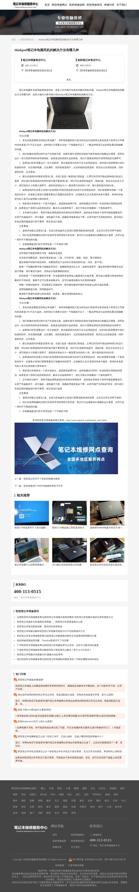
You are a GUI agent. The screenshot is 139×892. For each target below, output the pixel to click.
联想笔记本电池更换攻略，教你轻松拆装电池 (38, 626)
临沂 (107, 800)
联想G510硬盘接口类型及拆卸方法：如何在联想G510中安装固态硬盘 (86, 527)
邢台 (23, 794)
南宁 (100, 807)
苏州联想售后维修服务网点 (46, 420)
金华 (15, 813)
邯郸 (32, 800)
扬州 (48, 800)
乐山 (93, 788)
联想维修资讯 (94, 4)
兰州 (115, 800)
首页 (47, 4)
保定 (23, 807)
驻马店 (43, 794)
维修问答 (109, 4)
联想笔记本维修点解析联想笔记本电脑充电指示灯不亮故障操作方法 (49, 631)
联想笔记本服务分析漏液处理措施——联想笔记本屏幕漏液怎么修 (48, 622)
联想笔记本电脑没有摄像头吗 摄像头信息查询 (38, 654)
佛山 (43, 788)
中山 (123, 800)
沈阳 (40, 813)
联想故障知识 (27, 39)
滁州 (122, 788)
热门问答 (21, 674)
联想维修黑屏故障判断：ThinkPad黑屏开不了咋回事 (41, 640)
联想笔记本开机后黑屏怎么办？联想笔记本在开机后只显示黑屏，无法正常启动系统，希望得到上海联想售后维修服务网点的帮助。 (69, 751)
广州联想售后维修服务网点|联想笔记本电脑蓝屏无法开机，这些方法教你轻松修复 (56, 645)
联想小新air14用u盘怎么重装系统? (33, 710)
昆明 (48, 813)
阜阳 (40, 800)
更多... (69, 80)
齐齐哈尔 (97, 794)
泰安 (82, 800)
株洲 (107, 794)
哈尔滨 (118, 807)
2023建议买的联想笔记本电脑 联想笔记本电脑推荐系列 (79, 565)
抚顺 (61, 794)
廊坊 (23, 800)
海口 (78, 794)
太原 (32, 807)
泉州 (92, 807)
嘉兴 (48, 807)
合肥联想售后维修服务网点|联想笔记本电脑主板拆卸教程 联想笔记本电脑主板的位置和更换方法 (63, 617)
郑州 (65, 813)
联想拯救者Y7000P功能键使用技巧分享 (43, 486)
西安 (59, 788)
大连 (109, 807)
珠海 (15, 807)
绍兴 (90, 800)
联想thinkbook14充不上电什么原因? (33, 721)
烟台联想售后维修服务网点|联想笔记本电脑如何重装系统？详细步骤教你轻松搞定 (56, 659)
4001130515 (85, 65)
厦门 (32, 813)
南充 (116, 794)
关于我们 (121, 4)
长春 (73, 807)
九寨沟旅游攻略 (76, 865)
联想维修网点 (59, 4)
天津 (51, 788)
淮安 (73, 813)
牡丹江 (102, 788)
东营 (86, 794)
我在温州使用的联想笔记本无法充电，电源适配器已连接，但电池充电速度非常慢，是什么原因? (64, 695)
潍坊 (98, 800)
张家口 (33, 794)
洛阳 (65, 800)
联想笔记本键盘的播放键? (29, 680)
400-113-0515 (31, 65)
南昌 (65, 807)
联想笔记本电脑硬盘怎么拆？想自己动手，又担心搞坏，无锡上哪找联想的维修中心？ (59, 736)
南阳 (15, 794)
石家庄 (83, 807)
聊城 (76, 788)
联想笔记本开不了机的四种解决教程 (42, 479)
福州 (23, 813)
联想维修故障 (77, 4)
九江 (57, 800)
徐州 (40, 807)
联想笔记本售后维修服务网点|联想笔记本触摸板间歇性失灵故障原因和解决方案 (55, 636)
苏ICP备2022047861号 (115, 859)
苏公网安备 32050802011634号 (86, 859)
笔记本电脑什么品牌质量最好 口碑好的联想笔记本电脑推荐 (44, 565)
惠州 (57, 807)
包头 (69, 794)
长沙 (57, 813)
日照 (73, 800)
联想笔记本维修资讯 (27, 611)
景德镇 (113, 788)
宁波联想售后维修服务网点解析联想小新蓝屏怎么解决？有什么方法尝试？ (53, 650)
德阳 (84, 788)
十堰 (68, 788)
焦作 (15, 800)
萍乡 (53, 794)
